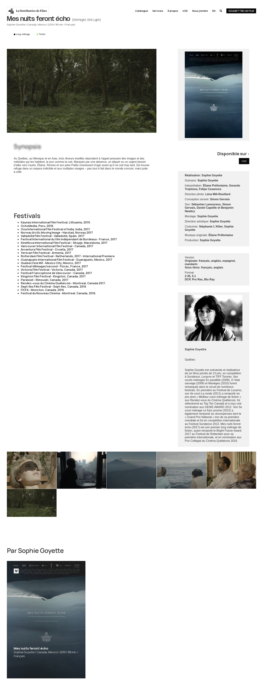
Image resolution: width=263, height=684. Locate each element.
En (213, 10)
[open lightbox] (81, 91)
